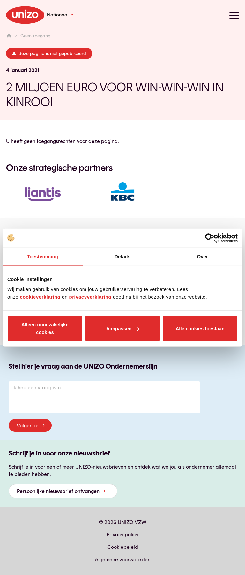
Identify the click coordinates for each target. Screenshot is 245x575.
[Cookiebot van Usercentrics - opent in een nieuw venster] (210, 238)
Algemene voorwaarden (123, 559)
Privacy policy (122, 535)
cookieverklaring (40, 296)
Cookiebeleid (122, 547)
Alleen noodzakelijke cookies (45, 328)
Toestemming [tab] (42, 256)
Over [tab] (202, 256)
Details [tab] (122, 256)
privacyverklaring (90, 296)
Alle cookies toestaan (199, 328)
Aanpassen (122, 328)
